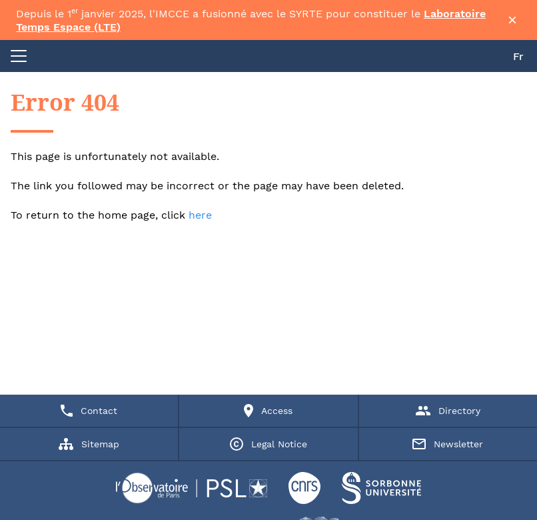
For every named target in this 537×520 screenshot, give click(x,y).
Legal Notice (268, 444)
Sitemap (89, 444)
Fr (518, 56)
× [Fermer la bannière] (512, 20)
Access (268, 410)
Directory (448, 410)
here (200, 215)
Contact (89, 411)
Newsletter (447, 444)
